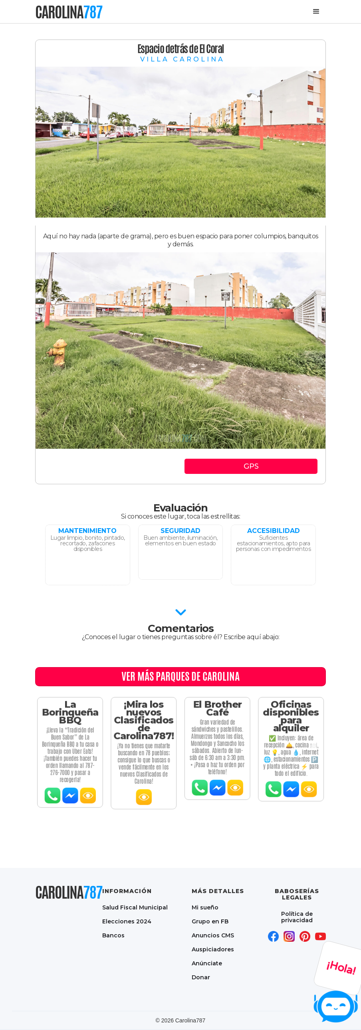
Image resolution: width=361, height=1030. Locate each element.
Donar (201, 977)
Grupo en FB (210, 921)
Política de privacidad (297, 916)
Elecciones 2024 (126, 921)
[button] (316, 11)
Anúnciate (207, 963)
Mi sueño (205, 907)
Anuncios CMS (213, 935)
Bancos (113, 935)
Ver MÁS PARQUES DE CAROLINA (180, 676)
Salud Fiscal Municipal (135, 907)
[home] (68, 12)
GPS (251, 466)
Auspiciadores (213, 949)
